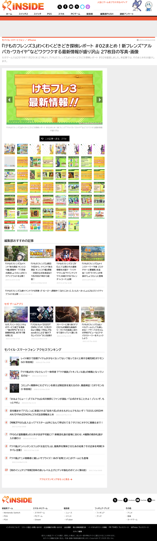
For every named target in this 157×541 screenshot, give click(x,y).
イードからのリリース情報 (97, 527)
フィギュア (101, 513)
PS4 (6, 519)
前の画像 (9, 100)
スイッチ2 (23, 14)
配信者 (90, 14)
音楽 (129, 516)
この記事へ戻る (55, 139)
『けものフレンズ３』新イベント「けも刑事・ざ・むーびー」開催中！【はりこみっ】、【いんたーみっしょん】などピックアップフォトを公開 (54, 292)
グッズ (99, 516)
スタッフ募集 (77, 531)
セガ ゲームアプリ (13, 304)
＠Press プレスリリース (140, 527)
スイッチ (37, 14)
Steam (38, 519)
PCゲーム (75, 14)
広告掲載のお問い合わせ (53, 527)
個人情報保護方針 (79, 527)
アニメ (129, 513)
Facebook (131, 500)
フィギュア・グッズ (102, 508)
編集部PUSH (106, 14)
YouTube (143, 500)
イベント (69, 516)
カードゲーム (132, 519)
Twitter (120, 500)
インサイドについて (13, 527)
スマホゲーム (40, 513)
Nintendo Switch (12, 513)
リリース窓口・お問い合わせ (32, 527)
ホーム (9, 14)
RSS (153, 500)
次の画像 (100, 100)
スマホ (61, 14)
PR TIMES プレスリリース (119, 527)
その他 (128, 508)
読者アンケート (127, 14)
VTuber (69, 519)
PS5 (49, 14)
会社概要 (67, 527)
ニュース (69, 513)
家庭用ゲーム (7, 508)
